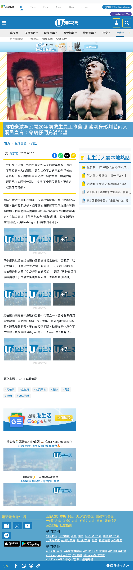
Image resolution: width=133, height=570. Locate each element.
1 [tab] (58, 46)
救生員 (25, 389)
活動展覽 (52, 516)
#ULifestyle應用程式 (58, 555)
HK (21, 7)
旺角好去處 (87, 521)
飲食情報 (88, 32)
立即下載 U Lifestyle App (118, 7)
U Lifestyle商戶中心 (121, 14)
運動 (55, 389)
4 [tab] (69, 46)
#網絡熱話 (87, 559)
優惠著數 (30, 32)
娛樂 (105, 32)
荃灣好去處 (70, 521)
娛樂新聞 (47, 39)
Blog (71, 7)
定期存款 (61, 39)
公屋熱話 (33, 39)
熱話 (34, 143)
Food (45, 7)
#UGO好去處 (54, 551)
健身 (67, 389)
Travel (33, 7)
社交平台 (41, 389)
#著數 (75, 559)
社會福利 (66, 525)
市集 (63, 516)
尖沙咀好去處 (85, 516)
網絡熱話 (24, 395)
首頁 (7, 143)
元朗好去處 (53, 521)
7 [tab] (65, 51)
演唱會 (14, 32)
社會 (119, 32)
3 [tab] (65, 46)
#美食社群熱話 (73, 551)
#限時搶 (77, 555)
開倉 (71, 516)
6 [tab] (76, 46)
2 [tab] (62, 46)
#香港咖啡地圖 (117, 551)
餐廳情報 (111, 521)
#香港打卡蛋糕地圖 (95, 551)
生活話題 (20, 143)
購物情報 (69, 32)
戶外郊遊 (52, 525)
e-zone (84, 7)
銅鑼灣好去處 (105, 516)
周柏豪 (10, 389)
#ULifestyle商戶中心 (58, 559)
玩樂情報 (49, 32)
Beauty (58, 7)
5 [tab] (72, 46)
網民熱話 (51, 536)
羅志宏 (14, 153)
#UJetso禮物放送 (94, 555)
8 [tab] (69, 51)
